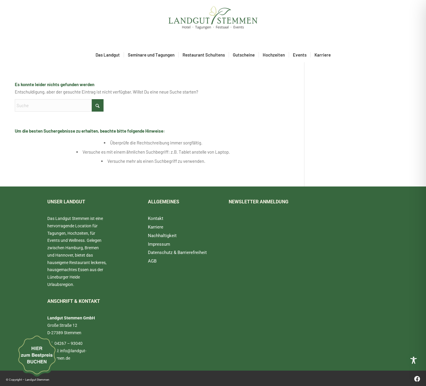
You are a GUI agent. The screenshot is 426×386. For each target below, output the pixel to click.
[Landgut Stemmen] (213, 23)
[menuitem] (108, 54)
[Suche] (59, 105)
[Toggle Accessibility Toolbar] (414, 360)
